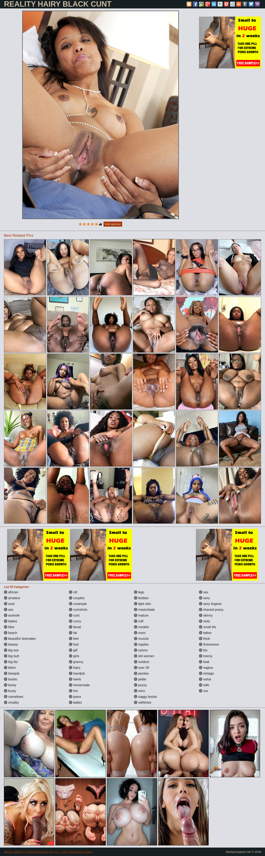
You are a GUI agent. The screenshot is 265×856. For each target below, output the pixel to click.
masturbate (144, 609)
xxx (203, 691)
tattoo (205, 633)
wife (204, 685)
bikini (10, 667)
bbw (9, 627)
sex (203, 592)
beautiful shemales (20, 638)
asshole (12, 615)
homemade (79, 685)
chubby (11, 702)
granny (76, 662)
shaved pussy (211, 609)
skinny (206, 615)
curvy (75, 621)
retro (139, 691)
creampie (78, 604)
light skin (142, 604)
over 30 (141, 667)
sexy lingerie (210, 604)
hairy (74, 667)
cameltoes (13, 696)
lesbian (141, 598)
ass (8, 609)
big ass (11, 650)
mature (141, 615)
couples (77, 598)
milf (138, 621)
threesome (209, 644)
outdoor (141, 662)
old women (144, 656)
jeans (75, 696)
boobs (10, 679)
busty (10, 691)
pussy (140, 685)
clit (73, 592)
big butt (11, 656)
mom (140, 633)
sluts (204, 621)
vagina (206, 667)
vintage (206, 673)
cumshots (78, 609)
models (141, 627)
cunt (74, 615)
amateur (12, 598)
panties (141, 673)
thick (204, 638)
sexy (204, 598)
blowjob (11, 673)
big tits (11, 662)
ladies (75, 702)
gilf (73, 650)
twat (204, 662)
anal (9, 604)
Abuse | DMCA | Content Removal (26, 852)
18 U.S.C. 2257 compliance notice (70, 852)
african (11, 592)
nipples (141, 644)
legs (139, 592)
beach (10, 633)
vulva (205, 679)
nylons (141, 650)
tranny (205, 656)
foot (74, 644)
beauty (11, 644)
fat (73, 633)
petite (140, 679)
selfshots (142, 702)
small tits (207, 627)
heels (75, 679)
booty (10, 685)
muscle (141, 638)
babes (10, 621)
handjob (77, 673)
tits (203, 650)
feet (74, 638)
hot (73, 691)
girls (74, 656)
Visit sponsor (113, 224)
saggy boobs (145, 696)
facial (75, 627)
